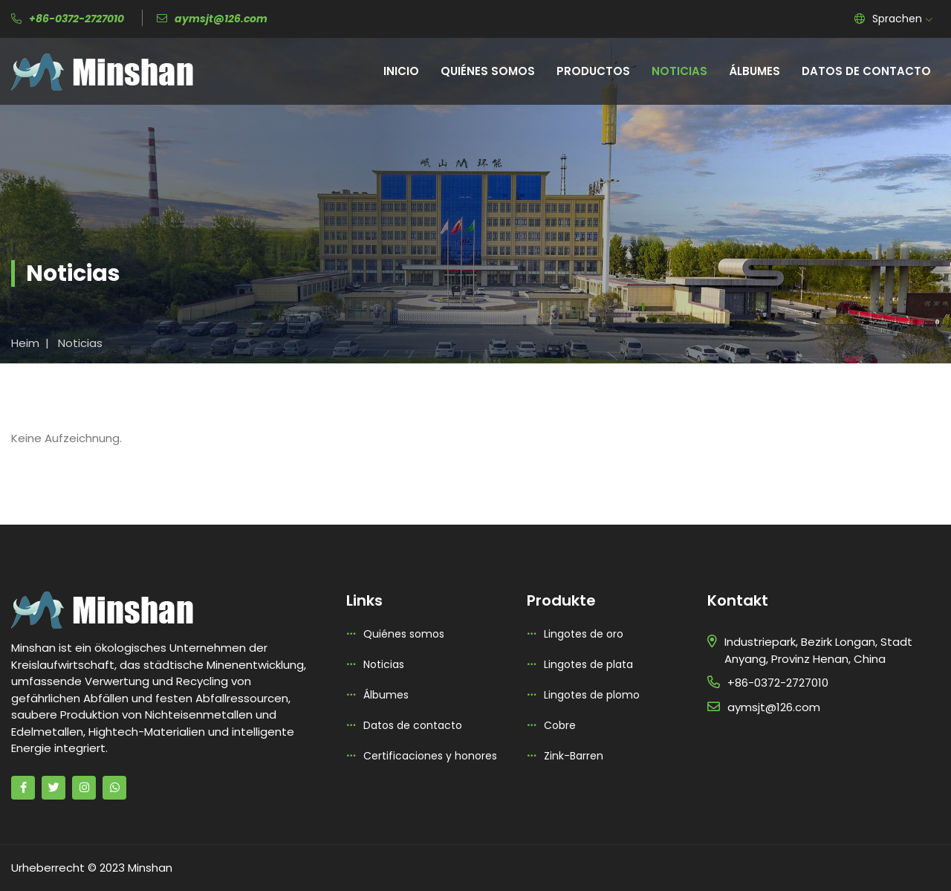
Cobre (560, 725)
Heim (25, 343)
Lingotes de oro (583, 633)
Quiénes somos (488, 71)
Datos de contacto (866, 71)
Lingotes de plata (588, 664)
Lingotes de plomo (592, 694)
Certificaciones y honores (430, 755)
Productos (593, 71)
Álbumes (754, 71)
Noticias (679, 71)
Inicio (401, 71)
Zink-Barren (573, 755)
